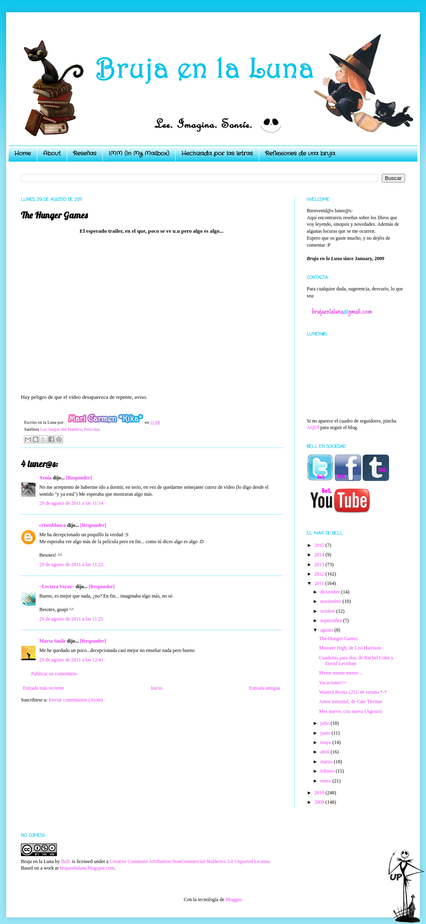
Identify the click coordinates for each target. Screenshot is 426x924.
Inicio (156, 688)
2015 (320, 545)
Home (22, 153)
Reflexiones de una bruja (300, 153)
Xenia (45, 478)
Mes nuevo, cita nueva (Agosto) (350, 711)
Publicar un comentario (54, 674)
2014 (320, 555)
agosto (327, 630)
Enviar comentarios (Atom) (76, 700)
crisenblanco (52, 525)
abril (325, 752)
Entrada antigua (264, 688)
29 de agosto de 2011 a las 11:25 (71, 619)
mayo (326, 742)
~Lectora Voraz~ (56, 586)
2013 (320, 564)
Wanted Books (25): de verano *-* (353, 692)
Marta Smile (52, 641)
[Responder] (79, 478)
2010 (320, 793)
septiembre (331, 620)
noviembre (331, 601)
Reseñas (84, 153)
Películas (92, 429)
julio (325, 723)
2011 (320, 583)
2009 (320, 802)
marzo (327, 761)
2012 (320, 574)
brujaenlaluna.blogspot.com (87, 868)
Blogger (233, 899)
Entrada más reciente (43, 688)
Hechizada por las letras (217, 153)
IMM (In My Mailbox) (139, 153)
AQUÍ (313, 427)
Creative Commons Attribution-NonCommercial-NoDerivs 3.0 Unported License (190, 861)
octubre (328, 611)
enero (326, 781)
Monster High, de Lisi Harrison (350, 648)
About (52, 153)
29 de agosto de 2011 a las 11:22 (71, 564)
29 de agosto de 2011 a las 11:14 (71, 503)
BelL (66, 861)
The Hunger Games (338, 638)
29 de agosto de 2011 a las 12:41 (71, 660)
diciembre (330, 592)
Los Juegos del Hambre (61, 429)
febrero (328, 771)
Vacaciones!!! (332, 683)
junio (326, 733)
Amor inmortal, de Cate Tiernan (350, 701)
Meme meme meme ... (341, 673)
